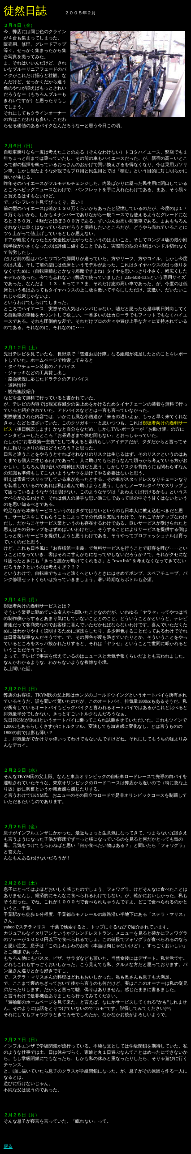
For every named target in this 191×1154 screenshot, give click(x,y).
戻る (8, 1146)
